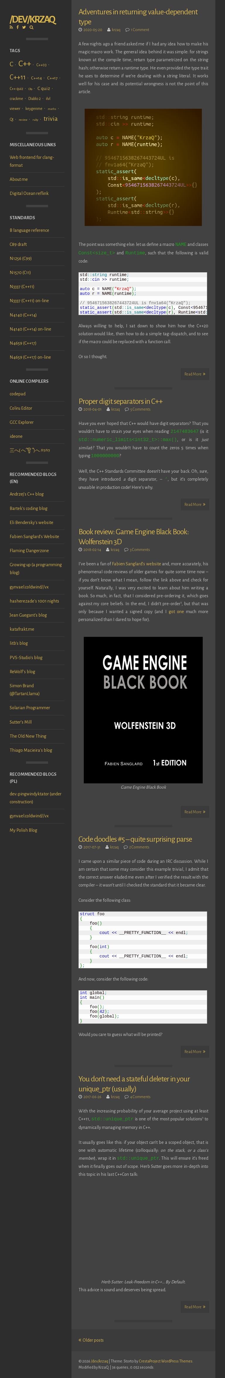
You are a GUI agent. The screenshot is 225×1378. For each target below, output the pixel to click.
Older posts (91, 1340)
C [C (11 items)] (11, 64)
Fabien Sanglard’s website (136, 564)
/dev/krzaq (32, 19)
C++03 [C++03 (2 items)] (41, 65)
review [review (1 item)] (23, 119)
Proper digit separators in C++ (121, 401)
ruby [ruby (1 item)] (35, 119)
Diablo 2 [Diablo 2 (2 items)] (34, 99)
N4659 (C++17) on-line (30, 357)
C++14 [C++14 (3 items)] (36, 78)
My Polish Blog (23, 830)
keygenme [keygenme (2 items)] (33, 109)
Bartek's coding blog (28, 508)
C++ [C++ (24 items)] (24, 63)
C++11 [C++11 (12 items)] (18, 77)
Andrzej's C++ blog (27, 494)
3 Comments (140, 550)
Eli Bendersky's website (31, 522)
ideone (16, 436)
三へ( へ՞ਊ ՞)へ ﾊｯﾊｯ (30, 450)
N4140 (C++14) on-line (30, 329)
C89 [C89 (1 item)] (30, 89)
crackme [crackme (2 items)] (16, 99)
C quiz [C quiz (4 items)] (44, 88)
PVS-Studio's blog (26, 657)
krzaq (116, 30)
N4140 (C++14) (23, 315)
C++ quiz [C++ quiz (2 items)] (16, 89)
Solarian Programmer (30, 707)
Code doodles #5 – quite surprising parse (135, 839)
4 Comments (140, 1097)
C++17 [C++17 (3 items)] (52, 78)
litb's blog (19, 643)
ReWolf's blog (22, 671)
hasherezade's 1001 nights (34, 601)
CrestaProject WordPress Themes (165, 1361)
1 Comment (140, 30)
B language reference (29, 230)
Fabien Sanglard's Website (34, 536)
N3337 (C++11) (22, 286)
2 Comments (139, 847)
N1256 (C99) (21, 258)
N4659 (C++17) (23, 343)
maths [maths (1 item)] (52, 108)
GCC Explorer (22, 422)
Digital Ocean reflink (29, 193)
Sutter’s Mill (21, 722)
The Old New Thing (28, 736)
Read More (195, 374)
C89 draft (18, 244)
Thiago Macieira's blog (31, 750)
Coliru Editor (21, 408)
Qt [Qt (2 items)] (11, 120)
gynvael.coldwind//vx (29, 587)
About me (19, 179)
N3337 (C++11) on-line (29, 300)
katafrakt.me (22, 629)
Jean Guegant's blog (28, 615)
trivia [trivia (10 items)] (51, 118)
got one (176, 611)
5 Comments (140, 409)
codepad (17, 394)
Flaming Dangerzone (29, 550)
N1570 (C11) (20, 272)
